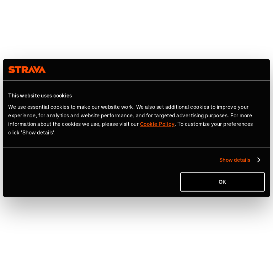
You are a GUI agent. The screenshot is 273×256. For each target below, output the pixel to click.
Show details (234, 160)
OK (222, 181)
